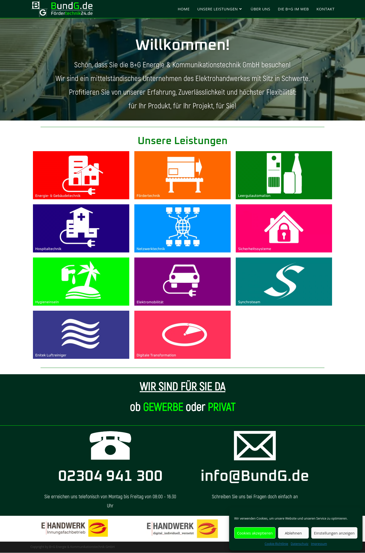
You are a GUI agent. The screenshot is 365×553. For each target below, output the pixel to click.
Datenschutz (299, 544)
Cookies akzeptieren (255, 533)
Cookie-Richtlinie (276, 544)
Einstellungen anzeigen (334, 533)
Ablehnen (293, 533)
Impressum (319, 544)
